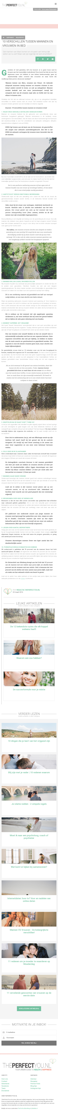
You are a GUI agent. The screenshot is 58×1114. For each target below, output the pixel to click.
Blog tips (34, 1086)
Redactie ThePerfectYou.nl (28, 590)
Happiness (10, 37)
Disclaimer (5, 1091)
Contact (4, 1081)
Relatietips (20, 37)
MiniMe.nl (34, 1108)
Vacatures (5, 1086)
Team (3, 1088)
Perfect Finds (35, 1084)
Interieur (33, 1079)
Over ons (4, 1079)
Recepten (34, 1081)
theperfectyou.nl (14, 4)
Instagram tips (36, 1088)
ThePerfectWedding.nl (24, 1108)
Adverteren (5, 1084)
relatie (23, 578)
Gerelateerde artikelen (29, 1008)
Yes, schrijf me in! (29, 1043)
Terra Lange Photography (49, 9)
